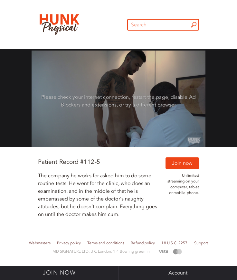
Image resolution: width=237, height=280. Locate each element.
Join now (182, 163)
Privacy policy (69, 243)
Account (178, 273)
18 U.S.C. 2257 (174, 243)
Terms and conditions (106, 243)
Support (201, 243)
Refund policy (143, 243)
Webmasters (40, 243)
